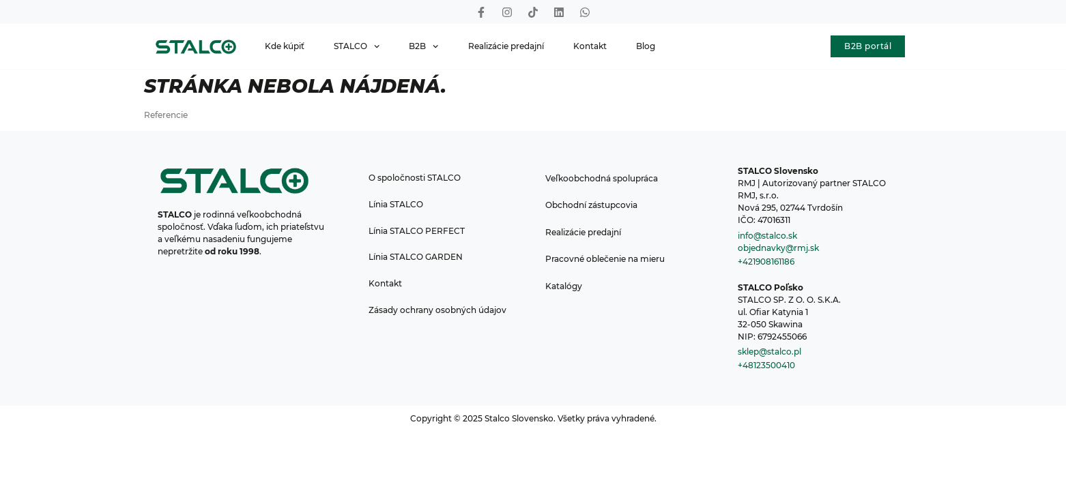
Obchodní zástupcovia (594, 205)
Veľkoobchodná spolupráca (604, 178)
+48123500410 (766, 365)
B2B (423, 46)
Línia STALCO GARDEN (416, 260)
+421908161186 (766, 261)
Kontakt (590, 46)
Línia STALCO (396, 205)
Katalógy (566, 287)
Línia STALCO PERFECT (417, 233)
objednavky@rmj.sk (778, 248)
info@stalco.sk (767, 235)
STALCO (356, 46)
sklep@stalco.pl (769, 351)
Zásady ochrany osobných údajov (438, 315)
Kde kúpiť (284, 46)
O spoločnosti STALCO (415, 178)
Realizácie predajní (506, 46)
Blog (645, 46)
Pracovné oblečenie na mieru (607, 260)
